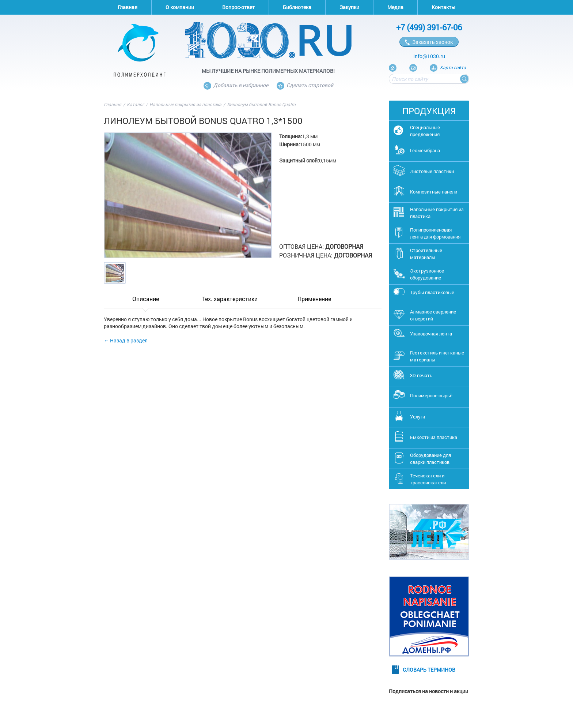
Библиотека (297, 7)
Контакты (443, 7)
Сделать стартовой (305, 85)
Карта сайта (453, 67)
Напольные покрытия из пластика (185, 104)
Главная (127, 7)
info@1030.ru (429, 56)
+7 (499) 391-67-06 (429, 27)
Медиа (395, 7)
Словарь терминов (429, 669)
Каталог (135, 104)
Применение (314, 299)
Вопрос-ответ (238, 7)
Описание (145, 299)
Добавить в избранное (236, 85)
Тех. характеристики (230, 299)
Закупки (349, 7)
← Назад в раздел (126, 340)
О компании (180, 7)
